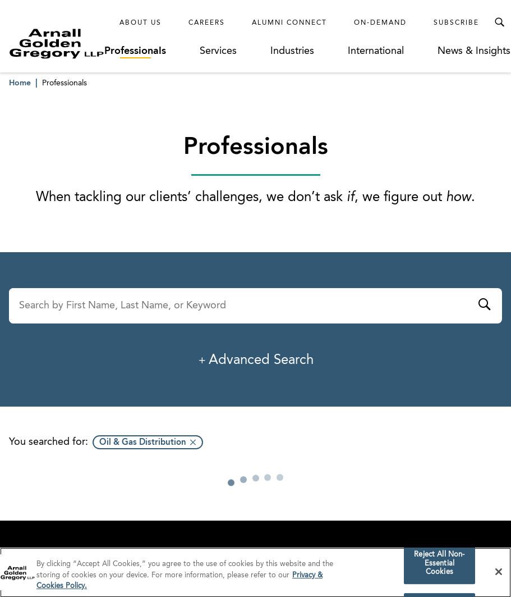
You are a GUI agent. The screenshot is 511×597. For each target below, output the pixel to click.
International (376, 51)
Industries (292, 51)
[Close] (498, 576)
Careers (206, 23)
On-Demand (380, 23)
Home (20, 83)
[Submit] (484, 306)
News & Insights (474, 51)
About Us (140, 23)
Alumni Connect (289, 23)
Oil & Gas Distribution (142, 443)
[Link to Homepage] (56, 43)
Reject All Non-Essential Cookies (439, 568)
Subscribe (456, 23)
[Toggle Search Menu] (499, 22)
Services (218, 51)
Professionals (135, 51)
